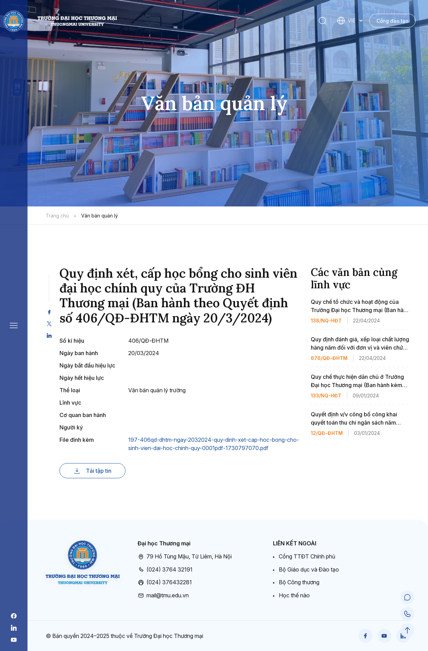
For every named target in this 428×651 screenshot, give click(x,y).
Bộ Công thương (299, 582)
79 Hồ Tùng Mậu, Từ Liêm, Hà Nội (185, 556)
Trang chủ (57, 215)
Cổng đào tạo (392, 21)
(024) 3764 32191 (165, 569)
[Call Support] (407, 614)
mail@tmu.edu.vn (163, 595)
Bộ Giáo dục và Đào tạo (309, 569)
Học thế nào (294, 595)
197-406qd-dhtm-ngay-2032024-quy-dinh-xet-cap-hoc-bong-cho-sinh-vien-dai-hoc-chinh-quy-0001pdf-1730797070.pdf (213, 443)
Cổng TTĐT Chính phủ (307, 556)
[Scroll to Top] (407, 630)
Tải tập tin (92, 470)
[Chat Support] (407, 597)
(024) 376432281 (165, 582)
